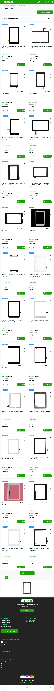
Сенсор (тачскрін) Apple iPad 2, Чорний (39, 411)
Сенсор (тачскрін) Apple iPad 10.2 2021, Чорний (13, 366)
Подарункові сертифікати (7, 667)
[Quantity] (5, 65)
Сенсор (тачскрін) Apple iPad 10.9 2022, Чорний (39, 366)
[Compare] (24, 31)
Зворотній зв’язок (5, 661)
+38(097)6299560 (5, 620)
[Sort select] (17, 18)
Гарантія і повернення (6, 657)
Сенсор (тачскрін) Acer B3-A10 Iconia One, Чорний (40, 47)
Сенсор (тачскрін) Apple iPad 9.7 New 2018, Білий (12, 549)
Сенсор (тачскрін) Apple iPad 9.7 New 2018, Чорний (39, 549)
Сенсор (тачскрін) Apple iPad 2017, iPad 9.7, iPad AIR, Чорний (39, 457)
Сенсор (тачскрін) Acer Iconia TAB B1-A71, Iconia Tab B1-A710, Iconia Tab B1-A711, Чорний (40, 184)
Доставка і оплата (5, 655)
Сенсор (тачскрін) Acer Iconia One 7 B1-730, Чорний (13, 92)
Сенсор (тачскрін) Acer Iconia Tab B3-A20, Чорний (13, 229)
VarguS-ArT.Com (30, 682)
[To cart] (21, 64)
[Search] (49, 2)
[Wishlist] (24, 29)
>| (47, 577)
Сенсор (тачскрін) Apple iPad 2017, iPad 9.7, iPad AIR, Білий (13, 457)
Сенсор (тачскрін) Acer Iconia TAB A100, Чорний (13, 138)
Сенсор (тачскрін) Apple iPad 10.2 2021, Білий (39, 320)
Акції (2, 669)
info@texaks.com (6, 626)
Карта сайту (4, 665)
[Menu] (2, 2)
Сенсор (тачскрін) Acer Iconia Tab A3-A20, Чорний (40, 138)
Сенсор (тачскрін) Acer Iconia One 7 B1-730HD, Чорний (39, 92)
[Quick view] (24, 26)
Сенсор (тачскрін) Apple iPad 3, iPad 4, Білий (12, 503)
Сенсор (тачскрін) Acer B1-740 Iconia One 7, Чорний (13, 47)
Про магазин (4, 653)
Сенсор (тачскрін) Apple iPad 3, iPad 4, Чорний (39, 503)
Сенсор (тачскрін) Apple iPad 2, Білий (12, 411)
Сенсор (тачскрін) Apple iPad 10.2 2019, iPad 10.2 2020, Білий (39, 275)
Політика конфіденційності (7, 659)
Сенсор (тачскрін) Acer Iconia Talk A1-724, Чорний (13, 275)
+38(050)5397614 (5, 622)
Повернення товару (5, 663)
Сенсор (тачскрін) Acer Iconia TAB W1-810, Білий (39, 229)
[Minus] (3, 65)
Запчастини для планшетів (10, 5)
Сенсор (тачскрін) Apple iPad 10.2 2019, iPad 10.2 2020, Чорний (13, 320)
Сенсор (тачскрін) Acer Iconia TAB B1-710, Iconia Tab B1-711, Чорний (13, 183)
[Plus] (7, 65)
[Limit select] (49, 18)
